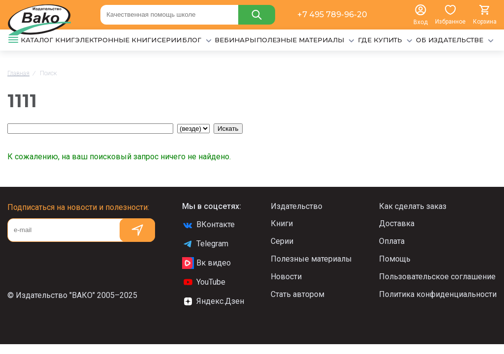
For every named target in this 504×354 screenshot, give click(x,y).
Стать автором (297, 294)
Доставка (396, 223)
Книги (282, 223)
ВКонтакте (208, 225)
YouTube (203, 282)
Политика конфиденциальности (438, 294)
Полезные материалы (311, 259)
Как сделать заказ (412, 206)
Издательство (296, 206)
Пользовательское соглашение (437, 276)
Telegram (205, 244)
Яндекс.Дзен (213, 301)
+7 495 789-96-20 (332, 14)
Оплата (392, 241)
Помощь (394, 259)
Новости (286, 276)
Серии (282, 241)
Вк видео (206, 263)
